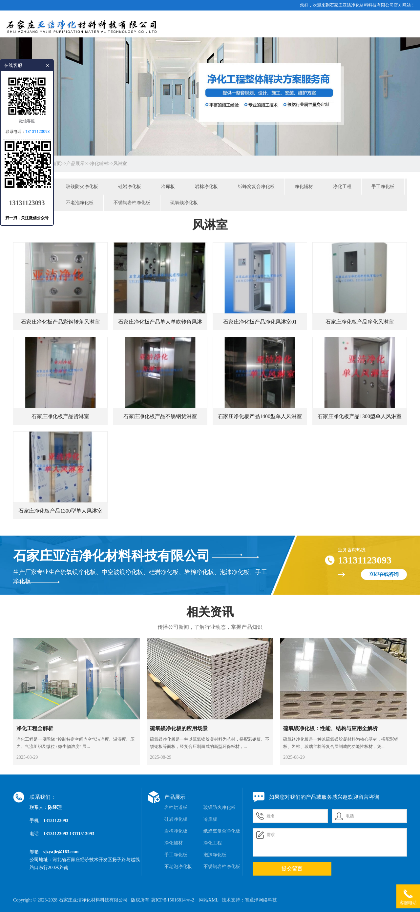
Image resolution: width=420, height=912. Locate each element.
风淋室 (120, 163)
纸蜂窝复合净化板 (256, 186)
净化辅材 (99, 163)
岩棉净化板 (206, 186)
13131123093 (37, 131)
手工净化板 (382, 186)
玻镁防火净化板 (82, 186)
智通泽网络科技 (261, 900)
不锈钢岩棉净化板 (132, 202)
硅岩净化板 (129, 186)
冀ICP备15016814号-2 (172, 900)
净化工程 (342, 186)
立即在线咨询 (384, 574)
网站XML (209, 900)
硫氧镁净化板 (184, 202)
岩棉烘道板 (175, 807)
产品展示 (75, 163)
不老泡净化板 (80, 202)
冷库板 (168, 186)
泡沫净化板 (214, 854)
